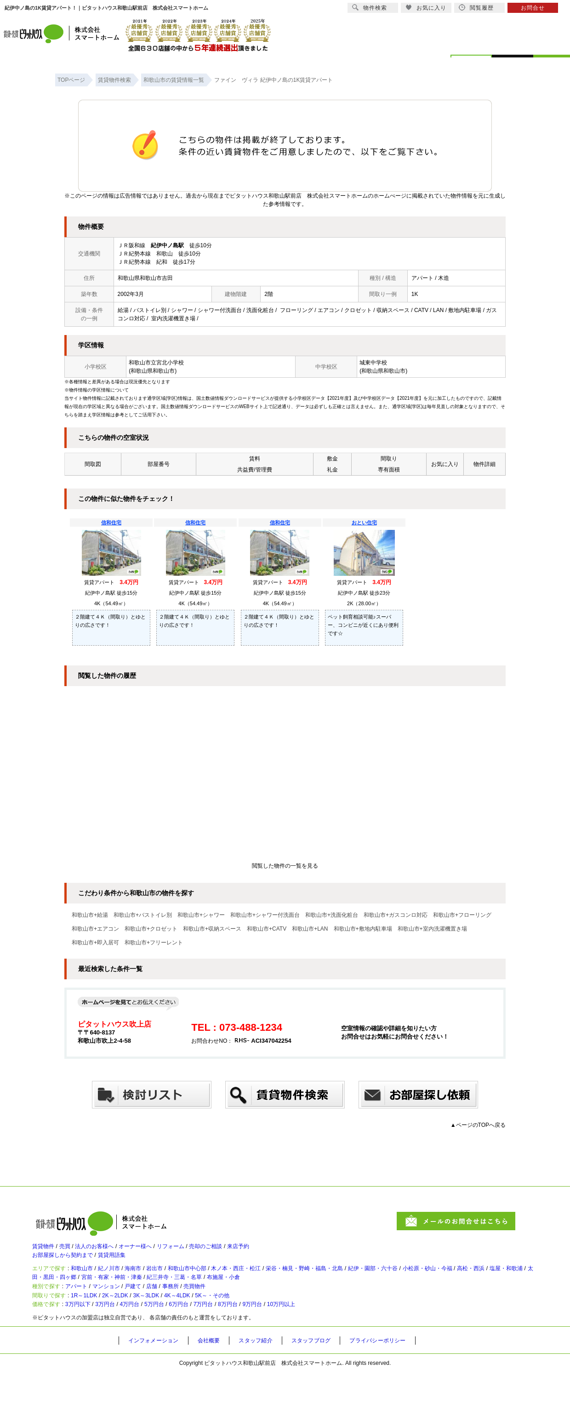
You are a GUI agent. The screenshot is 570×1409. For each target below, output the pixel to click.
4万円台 (151, 1339)
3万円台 (120, 1339)
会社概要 (218, 1377)
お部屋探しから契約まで (67, 1263)
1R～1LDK (94, 1324)
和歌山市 (91, 1281)
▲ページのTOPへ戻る (478, 1125)
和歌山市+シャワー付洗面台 (265, 915)
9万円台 (304, 1339)
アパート (84, 1309)
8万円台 (273, 1339)
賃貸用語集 (126, 1263)
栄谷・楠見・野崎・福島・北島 (360, 1281)
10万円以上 (340, 1339)
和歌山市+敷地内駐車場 (363, 929)
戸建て (154, 1309)
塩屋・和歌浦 (96, 1293)
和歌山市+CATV (266, 929)
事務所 (201, 1309)
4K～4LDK (214, 1324)
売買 (71, 1250)
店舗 (177, 1309)
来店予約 (282, 1250)
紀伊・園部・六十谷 (442, 1281)
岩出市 (180, 1281)
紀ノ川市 (124, 1281)
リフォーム (200, 1250)
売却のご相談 (242, 1250)
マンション (121, 1309)
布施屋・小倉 (357, 1293)
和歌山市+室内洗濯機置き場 (432, 929)
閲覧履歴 (476, 7)
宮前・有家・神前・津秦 (223, 1293)
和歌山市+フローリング (462, 915)
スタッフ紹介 (269, 1377)
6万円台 (212, 1339)
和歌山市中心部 (220, 1281)
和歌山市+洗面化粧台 (331, 915)
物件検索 (369, 7)
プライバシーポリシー (403, 1377)
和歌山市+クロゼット (151, 929)
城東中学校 (373, 362)
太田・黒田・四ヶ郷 (152, 1293)
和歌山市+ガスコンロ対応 (396, 915)
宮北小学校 (170, 362)
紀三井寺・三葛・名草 (298, 1293)
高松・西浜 (53, 1293)
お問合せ (533, 8)
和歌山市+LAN (310, 929)
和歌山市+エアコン (95, 929)
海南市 (154, 1281)
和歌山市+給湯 (90, 915)
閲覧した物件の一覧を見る (285, 866)
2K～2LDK (134, 1324)
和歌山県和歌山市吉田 (145, 278)
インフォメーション (157, 1377)
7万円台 (243, 1339)
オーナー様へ (157, 1250)
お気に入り (425, 7)
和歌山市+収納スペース (212, 929)
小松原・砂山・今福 (507, 1281)
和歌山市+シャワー (201, 915)
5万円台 (182, 1339)
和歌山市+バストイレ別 (143, 915)
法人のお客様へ (108, 1250)
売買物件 (231, 1309)
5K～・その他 (258, 1324)
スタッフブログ (329, 1377)
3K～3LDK (174, 1324)
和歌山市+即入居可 (95, 942)
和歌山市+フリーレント (154, 942)
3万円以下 (87, 1339)
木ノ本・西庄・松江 (279, 1281)
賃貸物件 (45, 1250)
